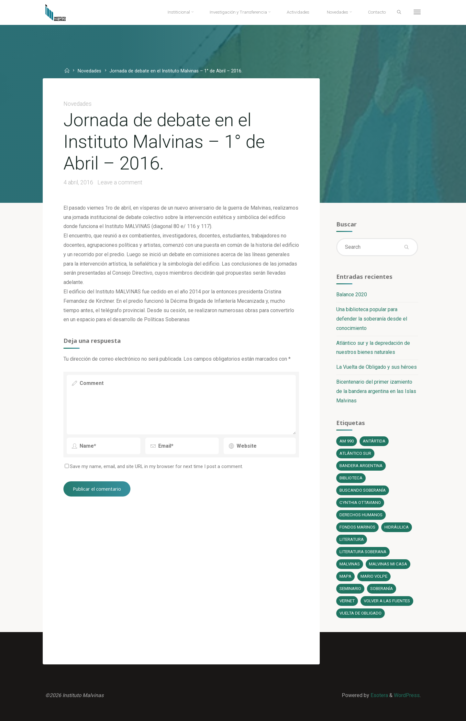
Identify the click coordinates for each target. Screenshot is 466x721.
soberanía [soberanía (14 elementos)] (381, 588)
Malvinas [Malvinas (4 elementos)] (349, 564)
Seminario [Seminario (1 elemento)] (350, 588)
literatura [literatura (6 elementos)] (351, 539)
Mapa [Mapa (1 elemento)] (345, 576)
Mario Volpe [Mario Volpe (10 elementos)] (374, 576)
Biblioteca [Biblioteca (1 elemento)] (350, 477)
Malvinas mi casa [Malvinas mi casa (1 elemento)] (388, 564)
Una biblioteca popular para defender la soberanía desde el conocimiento (371, 318)
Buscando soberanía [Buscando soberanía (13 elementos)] (362, 490)
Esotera (378, 695)
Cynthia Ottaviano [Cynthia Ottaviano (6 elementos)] (360, 502)
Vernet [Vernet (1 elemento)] (347, 600)
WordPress (407, 695)
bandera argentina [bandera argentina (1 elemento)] (361, 465)
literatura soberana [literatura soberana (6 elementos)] (362, 551)
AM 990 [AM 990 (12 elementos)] (346, 441)
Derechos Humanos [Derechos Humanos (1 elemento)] (361, 514)
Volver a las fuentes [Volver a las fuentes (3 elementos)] (387, 600)
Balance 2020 (351, 294)
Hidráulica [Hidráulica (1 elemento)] (396, 527)
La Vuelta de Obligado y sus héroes (376, 367)
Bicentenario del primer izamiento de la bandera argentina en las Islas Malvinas (376, 391)
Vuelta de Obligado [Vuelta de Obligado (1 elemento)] (360, 613)
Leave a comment (119, 182)
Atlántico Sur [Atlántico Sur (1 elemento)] (355, 453)
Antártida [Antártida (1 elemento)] (374, 441)
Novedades (89, 71)
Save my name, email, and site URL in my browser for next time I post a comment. (154, 466)
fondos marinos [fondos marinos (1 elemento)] (357, 527)
